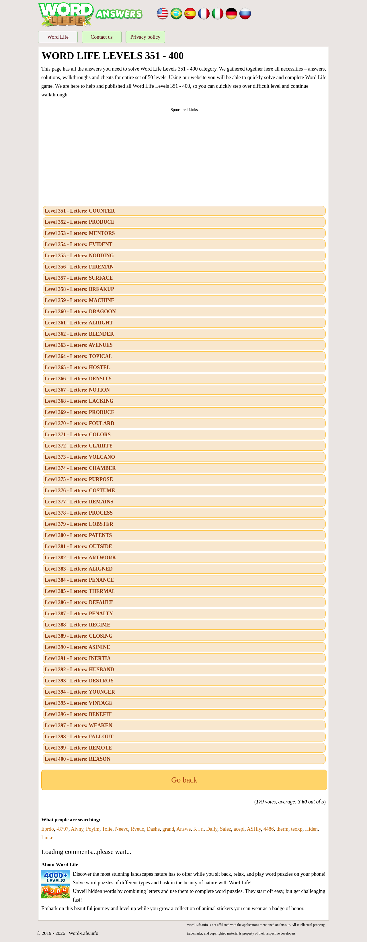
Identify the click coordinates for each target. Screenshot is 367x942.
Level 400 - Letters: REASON (77, 759)
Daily (211, 829)
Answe (183, 829)
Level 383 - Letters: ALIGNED (79, 569)
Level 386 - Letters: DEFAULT (79, 602)
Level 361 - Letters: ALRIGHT (79, 323)
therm (282, 829)
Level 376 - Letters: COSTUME (80, 490)
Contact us (102, 37)
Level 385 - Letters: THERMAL (80, 591)
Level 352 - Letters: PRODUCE (79, 222)
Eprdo (47, 829)
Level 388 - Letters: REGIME (77, 625)
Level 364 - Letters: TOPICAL (78, 356)
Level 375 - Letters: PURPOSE (79, 479)
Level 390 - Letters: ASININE (77, 647)
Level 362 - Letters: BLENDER (79, 334)
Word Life (58, 37)
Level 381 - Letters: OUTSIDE (78, 546)
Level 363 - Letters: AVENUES (79, 345)
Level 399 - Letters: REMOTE (78, 748)
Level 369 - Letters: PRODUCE (79, 412)
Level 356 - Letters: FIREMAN (79, 267)
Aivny (77, 829)
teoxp (296, 829)
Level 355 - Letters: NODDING (79, 255)
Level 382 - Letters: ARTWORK (80, 557)
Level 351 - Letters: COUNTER (80, 211)
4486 (268, 829)
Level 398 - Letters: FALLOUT (79, 736)
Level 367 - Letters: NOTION (77, 390)
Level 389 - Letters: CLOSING (79, 636)
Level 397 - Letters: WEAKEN (78, 725)
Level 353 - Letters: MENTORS (80, 233)
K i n (198, 829)
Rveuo (137, 829)
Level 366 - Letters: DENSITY (78, 379)
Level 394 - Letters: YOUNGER (80, 692)
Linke (47, 837)
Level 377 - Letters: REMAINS (79, 502)
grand (168, 829)
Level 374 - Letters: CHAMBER (80, 468)
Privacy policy (145, 37)
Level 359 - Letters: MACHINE (79, 300)
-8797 (62, 829)
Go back (184, 780)
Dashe (153, 829)
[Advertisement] (184, 157)
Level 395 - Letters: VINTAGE (78, 703)
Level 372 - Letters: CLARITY (79, 446)
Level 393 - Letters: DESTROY (79, 681)
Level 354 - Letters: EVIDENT (78, 244)
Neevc (121, 829)
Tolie (107, 829)
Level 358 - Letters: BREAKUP (79, 289)
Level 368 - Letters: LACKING (79, 401)
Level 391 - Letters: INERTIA (78, 658)
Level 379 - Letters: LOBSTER (79, 524)
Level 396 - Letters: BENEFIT (78, 714)
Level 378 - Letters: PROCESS (79, 513)
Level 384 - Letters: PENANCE (79, 580)
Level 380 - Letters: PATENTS (78, 535)
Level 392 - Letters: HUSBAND (79, 669)
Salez (225, 829)
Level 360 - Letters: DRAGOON (80, 311)
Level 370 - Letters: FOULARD (79, 423)
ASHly (254, 829)
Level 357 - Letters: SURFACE (79, 278)
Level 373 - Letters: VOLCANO (80, 457)
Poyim (92, 829)
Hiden (311, 829)
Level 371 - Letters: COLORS (78, 434)
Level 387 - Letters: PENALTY (79, 613)
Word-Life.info (83, 933)
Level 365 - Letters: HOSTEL (77, 367)
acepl (239, 829)
